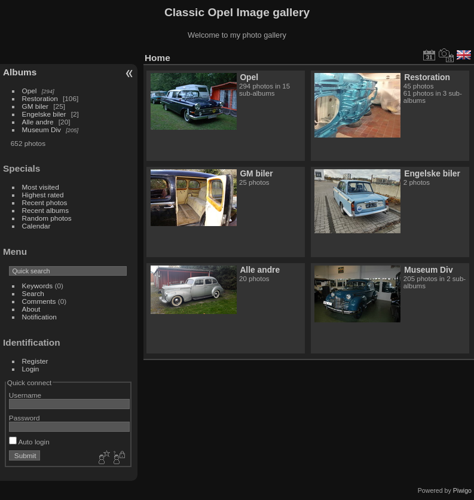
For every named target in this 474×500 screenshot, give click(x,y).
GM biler (35, 106)
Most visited (40, 187)
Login (30, 369)
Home (157, 58)
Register (35, 361)
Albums (19, 72)
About (31, 309)
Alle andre (38, 122)
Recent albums (45, 210)
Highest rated (43, 195)
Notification (39, 317)
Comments (39, 301)
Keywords (37, 285)
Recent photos (45, 202)
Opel (29, 90)
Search (33, 293)
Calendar (36, 226)
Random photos (47, 218)
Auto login (29, 442)
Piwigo (462, 490)
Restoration (40, 98)
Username (25, 395)
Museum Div (41, 129)
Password (24, 418)
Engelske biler (44, 114)
